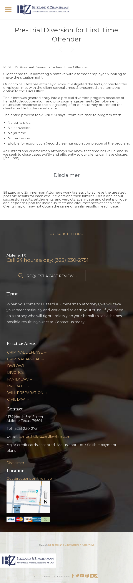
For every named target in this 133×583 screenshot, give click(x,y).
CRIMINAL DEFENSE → (27, 352)
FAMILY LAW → (20, 379)
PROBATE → (18, 386)
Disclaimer (15, 463)
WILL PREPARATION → (27, 393)
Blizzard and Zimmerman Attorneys (71, 544)
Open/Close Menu (8, 9)
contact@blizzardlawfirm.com (45, 436)
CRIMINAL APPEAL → (25, 359)
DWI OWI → (17, 366)
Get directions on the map (29, 478)
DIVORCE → (17, 373)
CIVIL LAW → (18, 399)
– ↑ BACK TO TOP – (66, 234)
